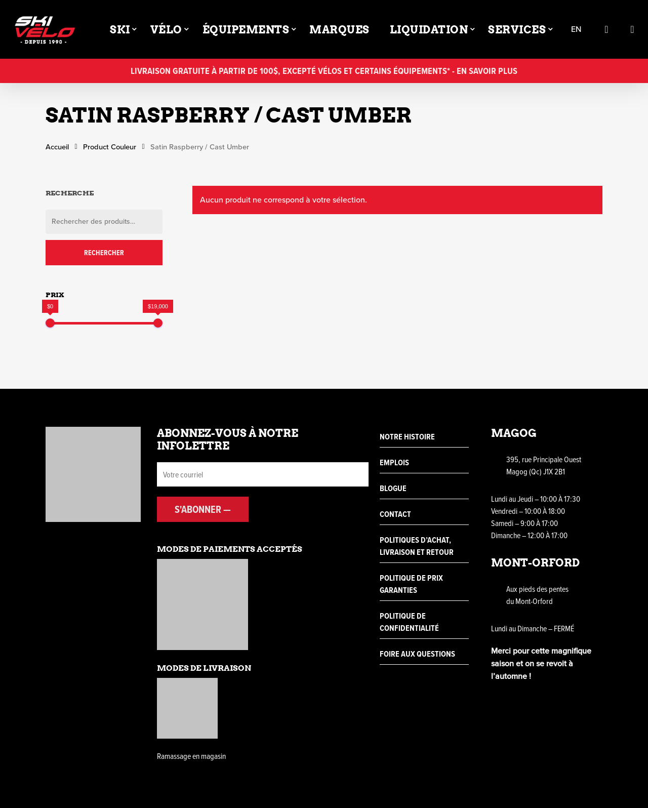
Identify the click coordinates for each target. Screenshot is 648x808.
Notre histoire (407, 436)
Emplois (394, 462)
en (576, 29)
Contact (395, 514)
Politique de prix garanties (411, 584)
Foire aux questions (417, 654)
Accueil (57, 146)
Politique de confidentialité (409, 622)
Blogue (393, 488)
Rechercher (104, 253)
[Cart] (632, 29)
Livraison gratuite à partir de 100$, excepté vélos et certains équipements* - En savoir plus (324, 70)
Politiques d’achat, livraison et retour (417, 546)
